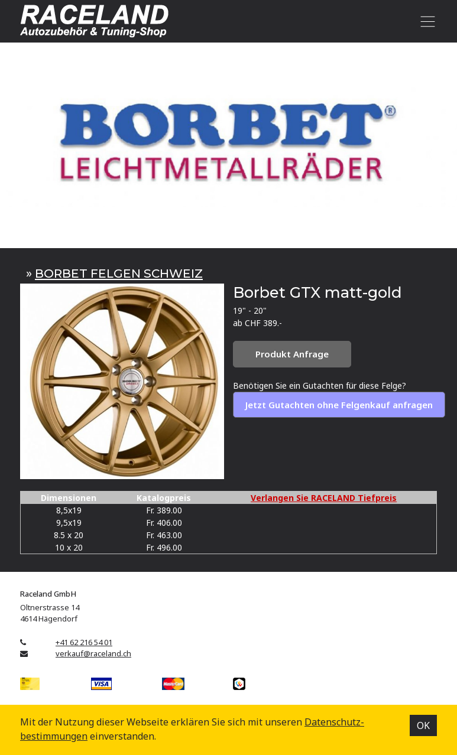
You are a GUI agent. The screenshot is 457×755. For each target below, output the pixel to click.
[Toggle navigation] (425, 21)
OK (423, 725)
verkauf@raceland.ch (93, 653)
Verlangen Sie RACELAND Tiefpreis (324, 497)
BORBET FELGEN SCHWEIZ (119, 273)
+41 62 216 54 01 (84, 642)
